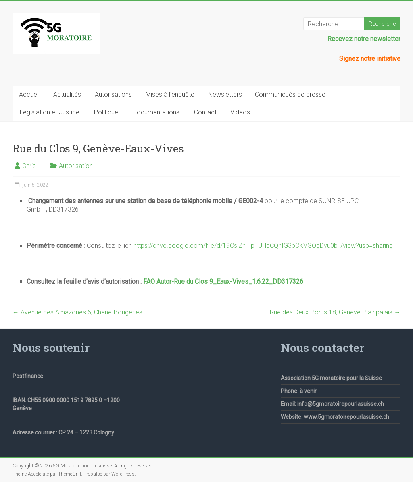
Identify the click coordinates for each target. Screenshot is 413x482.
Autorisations (113, 94)
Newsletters (225, 94)
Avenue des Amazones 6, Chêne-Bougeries (77, 312)
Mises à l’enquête (170, 94)
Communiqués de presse (290, 94)
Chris (29, 166)
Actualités (67, 94)
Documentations (156, 112)
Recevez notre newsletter (363, 39)
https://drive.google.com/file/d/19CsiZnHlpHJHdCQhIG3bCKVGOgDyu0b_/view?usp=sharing (263, 245)
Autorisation (76, 166)
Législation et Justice (49, 112)
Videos (240, 112)
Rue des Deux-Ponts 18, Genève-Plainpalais (335, 312)
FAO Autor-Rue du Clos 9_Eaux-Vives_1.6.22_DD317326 (223, 281)
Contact (205, 112)
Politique (106, 112)
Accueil (29, 94)
